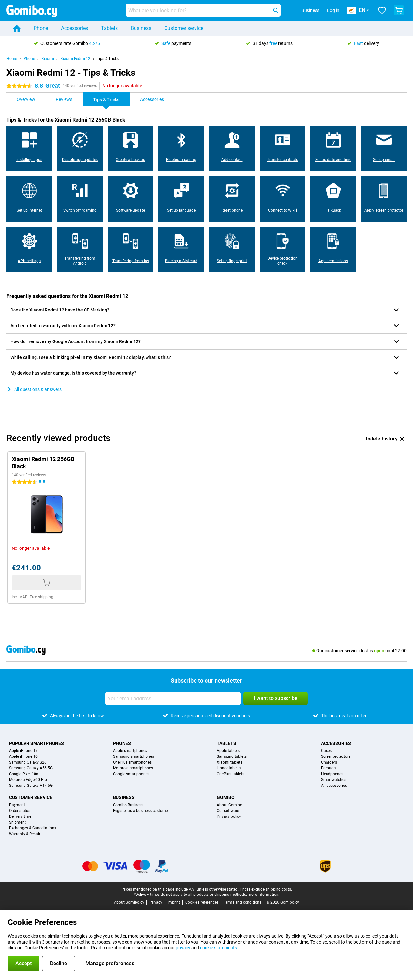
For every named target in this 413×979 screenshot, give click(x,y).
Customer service (183, 28)
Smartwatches (333, 779)
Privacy (155, 902)
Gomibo (226, 797)
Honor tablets (229, 768)
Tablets (109, 28)
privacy (183, 947)
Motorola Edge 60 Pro (28, 779)
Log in (333, 10)
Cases (326, 750)
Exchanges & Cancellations (32, 828)
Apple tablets (228, 750)
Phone (41, 28)
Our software (228, 810)
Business (141, 28)
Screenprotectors (335, 756)
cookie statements (218, 947)
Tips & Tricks (108, 58)
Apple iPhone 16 (23, 756)
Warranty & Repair (24, 834)
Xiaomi (47, 58)
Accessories (74, 28)
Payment (17, 805)
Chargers (329, 762)
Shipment (17, 822)
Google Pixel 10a (23, 774)
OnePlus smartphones (132, 762)
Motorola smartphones (133, 768)
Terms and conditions (242, 902)
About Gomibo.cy (129, 902)
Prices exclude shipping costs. (266, 889)
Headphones (332, 774)
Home (11, 58)
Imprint (173, 902)
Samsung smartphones (133, 756)
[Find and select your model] (203, 10)
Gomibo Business (128, 805)
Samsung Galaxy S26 (27, 762)
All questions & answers (34, 389)
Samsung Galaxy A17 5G (31, 785)
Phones (122, 743)
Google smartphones (131, 774)
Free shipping (41, 597)
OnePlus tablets (230, 774)
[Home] (16, 28)
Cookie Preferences (201, 902)
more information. (263, 894)
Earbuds (328, 768)
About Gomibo (229, 805)
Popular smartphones (36, 743)
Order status (19, 810)
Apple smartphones (130, 750)
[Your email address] (173, 698)
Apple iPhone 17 (23, 750)
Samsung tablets (232, 756)
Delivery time (20, 816)
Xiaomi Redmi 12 (75, 58)
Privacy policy (229, 816)
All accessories (334, 785)
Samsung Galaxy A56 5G (31, 768)
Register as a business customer (141, 810)
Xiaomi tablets (229, 762)
